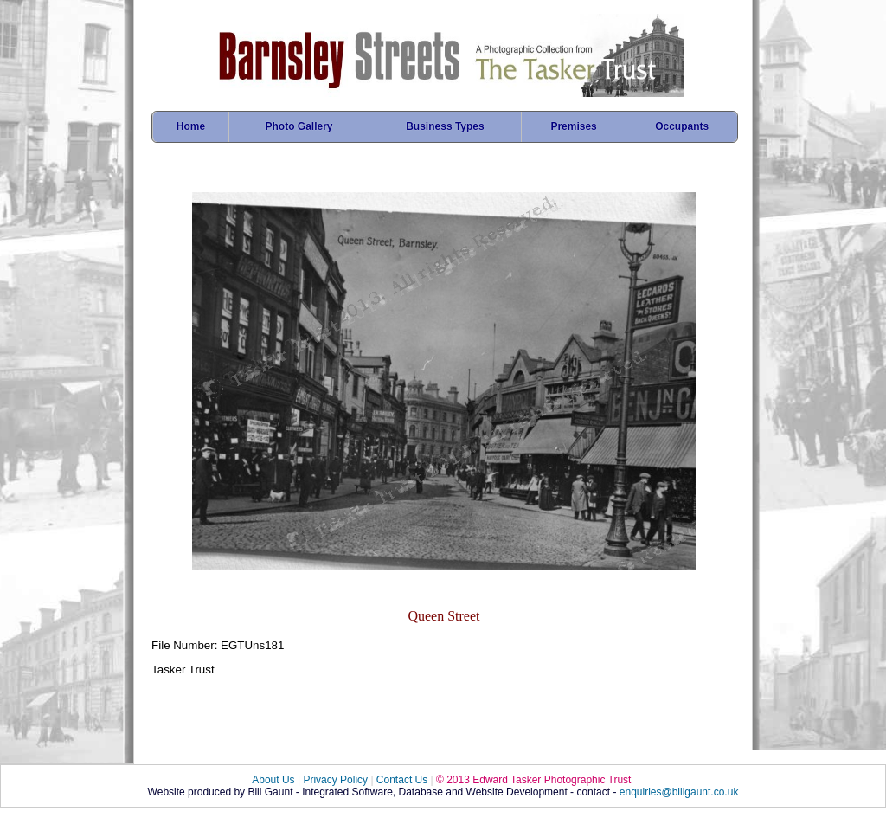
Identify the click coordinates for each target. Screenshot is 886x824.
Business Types (445, 126)
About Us (273, 780)
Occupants (682, 126)
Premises (573, 126)
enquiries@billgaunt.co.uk (679, 792)
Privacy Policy (335, 780)
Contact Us (401, 780)
